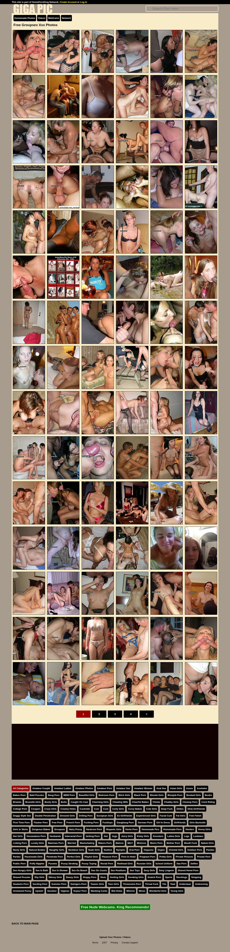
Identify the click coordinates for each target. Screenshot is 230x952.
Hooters (189, 829)
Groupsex (59, 829)
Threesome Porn (132, 884)
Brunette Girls (33, 802)
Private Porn (203, 856)
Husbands (55, 836)
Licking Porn (20, 843)
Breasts (17, 802)
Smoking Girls (136, 877)
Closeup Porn (190, 802)
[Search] (182, 8)
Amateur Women (143, 788)
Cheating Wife (120, 802)
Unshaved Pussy (22, 891)
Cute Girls (151, 808)
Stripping (196, 877)
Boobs (208, 795)
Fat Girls (180, 815)
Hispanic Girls (113, 829)
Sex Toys (135, 870)
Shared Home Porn (188, 870)
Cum (96, 808)
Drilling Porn (86, 815)
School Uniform (163, 863)
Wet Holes (116, 891)
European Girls (105, 815)
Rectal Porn (106, 863)
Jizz (106, 836)
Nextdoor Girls (76, 850)
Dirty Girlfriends (196, 808)
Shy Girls (39, 877)
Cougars (35, 808)
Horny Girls (204, 829)
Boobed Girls (193, 795)
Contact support (130, 942)
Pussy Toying (89, 863)
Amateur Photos (84, 788)
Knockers (158, 836)
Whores (130, 891)
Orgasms (148, 850)
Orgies (161, 850)
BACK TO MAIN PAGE (25, 923)
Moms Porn (156, 843)
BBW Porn (69, 795)
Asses (189, 788)
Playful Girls (91, 856)
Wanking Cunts (99, 891)
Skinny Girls (55, 877)
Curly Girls (118, 808)
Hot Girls (18, 836)
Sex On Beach (79, 870)
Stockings (181, 877)
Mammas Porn (56, 843)
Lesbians (198, 836)
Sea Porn (181, 863)
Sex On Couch (99, 870)
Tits (164, 884)
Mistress (141, 843)
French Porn (73, 822)
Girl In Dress (163, 822)
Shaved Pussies (21, 877)
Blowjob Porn (175, 795)
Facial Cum (166, 815)
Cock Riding (208, 802)
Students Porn (21, 884)
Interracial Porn (73, 836)
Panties (210, 850)
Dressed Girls (67, 815)
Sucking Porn (40, 884)
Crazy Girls (50, 808)
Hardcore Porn (94, 829)
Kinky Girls (143, 836)
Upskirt (39, 891)
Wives (142, 891)
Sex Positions (118, 870)
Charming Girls (100, 802)
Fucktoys (108, 822)
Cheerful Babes (140, 802)
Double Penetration (45, 815)
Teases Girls (97, 884)
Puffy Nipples (37, 863)
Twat (172, 884)
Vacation (52, 891)
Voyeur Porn (80, 891)
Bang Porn (54, 795)
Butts (64, 802)
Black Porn (140, 795)
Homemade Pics (150, 829)
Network (66, 18)
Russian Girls (144, 863)
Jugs (114, 836)
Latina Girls (173, 836)
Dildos (180, 808)
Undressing (201, 884)
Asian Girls (176, 788)
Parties (17, 856)
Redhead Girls (125, 863)
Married (72, 843)
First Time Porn (21, 822)
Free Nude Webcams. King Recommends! (115, 907)
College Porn (20, 808)
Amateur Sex (123, 788)
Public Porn (19, 863)
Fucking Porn (91, 822)
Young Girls (177, 891)
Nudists (108, 850)
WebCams (53, 18)
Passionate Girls (34, 856)
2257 (104, 942)
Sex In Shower (60, 870)
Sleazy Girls (72, 877)
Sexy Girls (149, 870)
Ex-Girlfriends (124, 815)
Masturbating (87, 843)
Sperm (168, 877)
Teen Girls (113, 884)
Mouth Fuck (190, 843)
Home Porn (131, 829)
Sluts (103, 877)
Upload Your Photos (110, 937)
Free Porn (57, 822)
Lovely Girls (37, 843)
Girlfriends (180, 822)
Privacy (114, 942)
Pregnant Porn (147, 856)
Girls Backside (198, 822)
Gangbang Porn (125, 822)
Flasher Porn (41, 822)
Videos (41, 18)
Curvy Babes (135, 808)
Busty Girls (51, 802)
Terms (95, 942)
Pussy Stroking (69, 863)
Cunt (105, 808)
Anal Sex (161, 788)
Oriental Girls (176, 850)
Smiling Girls (117, 877)
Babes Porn (19, 795)
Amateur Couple (41, 788)
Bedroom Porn (106, 795)
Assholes (202, 788)
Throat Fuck (151, 884)
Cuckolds (85, 808)
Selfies (194, 863)
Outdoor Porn (194, 850)
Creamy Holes (68, 808)
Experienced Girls (146, 815)
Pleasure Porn (109, 856)
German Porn (145, 822)
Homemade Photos (24, 18)
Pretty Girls (165, 856)
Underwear (185, 884)
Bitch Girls (124, 795)
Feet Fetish (195, 815)
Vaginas (65, 891)
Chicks (156, 802)
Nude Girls (94, 850)
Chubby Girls (171, 802)
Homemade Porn (172, 829)
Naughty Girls (56, 850)
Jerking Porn (93, 836)
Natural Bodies (37, 850)
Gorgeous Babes (41, 829)
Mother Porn (173, 843)
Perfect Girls (73, 856)
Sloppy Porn (89, 877)
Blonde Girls (157, 795)
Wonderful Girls (158, 891)
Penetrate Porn (55, 856)
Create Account (68, 2)
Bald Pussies (37, 795)
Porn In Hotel (128, 856)
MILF (130, 843)
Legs (186, 836)
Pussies (52, 863)
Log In (83, 2)
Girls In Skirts (20, 829)
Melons (120, 843)
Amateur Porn (104, 788)
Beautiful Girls (87, 795)
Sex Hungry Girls (22, 870)
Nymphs (120, 850)
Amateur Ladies (62, 788)
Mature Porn (105, 843)
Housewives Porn (36, 836)
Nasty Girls (19, 850)
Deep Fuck (167, 808)
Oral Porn (134, 850)
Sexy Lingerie (166, 870)
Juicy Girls (127, 836)
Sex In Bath (42, 870)
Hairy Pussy (75, 829)
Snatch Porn (154, 877)
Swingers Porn (78, 884)
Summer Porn (58, 884)
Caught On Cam (79, 802)
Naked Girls (207, 843)
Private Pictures (184, 856)
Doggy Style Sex (22, 815)
